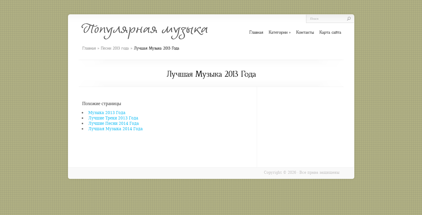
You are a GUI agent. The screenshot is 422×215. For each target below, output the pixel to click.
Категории (280, 32)
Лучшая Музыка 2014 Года (115, 128)
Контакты (305, 32)
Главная (89, 48)
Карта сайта (330, 32)
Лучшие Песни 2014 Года (113, 123)
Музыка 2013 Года (107, 112)
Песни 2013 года (115, 48)
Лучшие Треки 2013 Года (113, 118)
